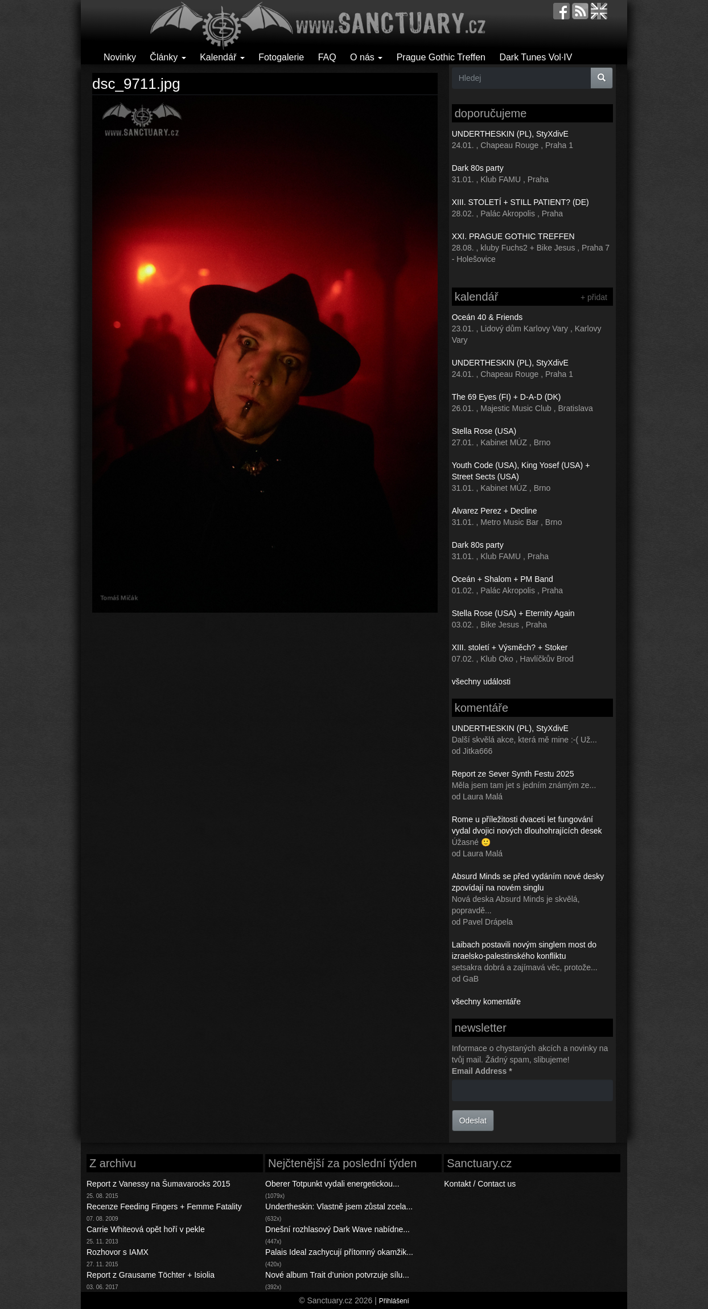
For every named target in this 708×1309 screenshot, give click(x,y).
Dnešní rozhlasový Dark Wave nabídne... (337, 1229)
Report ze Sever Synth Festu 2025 (513, 773)
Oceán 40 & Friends (487, 317)
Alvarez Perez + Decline (494, 510)
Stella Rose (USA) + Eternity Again (513, 613)
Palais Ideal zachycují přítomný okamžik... (339, 1252)
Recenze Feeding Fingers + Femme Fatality (164, 1206)
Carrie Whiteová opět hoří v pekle (146, 1229)
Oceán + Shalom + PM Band (502, 579)
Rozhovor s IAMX (118, 1252)
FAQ (327, 57)
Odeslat (473, 1120)
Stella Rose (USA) (484, 431)
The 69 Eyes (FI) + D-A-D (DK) (506, 396)
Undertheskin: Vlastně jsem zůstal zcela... (339, 1206)
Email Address (482, 1071)
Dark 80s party (478, 168)
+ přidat (594, 297)
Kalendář (222, 57)
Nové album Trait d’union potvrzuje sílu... (337, 1274)
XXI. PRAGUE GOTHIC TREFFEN (513, 236)
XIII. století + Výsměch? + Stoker (510, 647)
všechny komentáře (486, 1001)
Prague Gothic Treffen (441, 57)
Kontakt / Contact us (480, 1183)
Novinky (120, 57)
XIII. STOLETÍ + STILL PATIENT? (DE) (520, 202)
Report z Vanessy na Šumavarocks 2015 (158, 1183)
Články (168, 57)
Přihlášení (394, 1301)
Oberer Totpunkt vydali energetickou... (332, 1183)
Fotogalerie (281, 57)
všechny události (481, 681)
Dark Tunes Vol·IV (535, 57)
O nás (366, 57)
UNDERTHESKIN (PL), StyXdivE (510, 133)
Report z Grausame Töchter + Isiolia (151, 1274)
